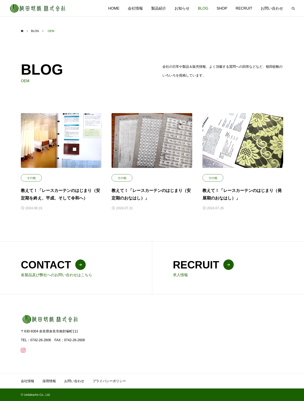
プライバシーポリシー (109, 381)
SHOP (222, 8)
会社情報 (135, 8)
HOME (113, 8)
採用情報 (49, 381)
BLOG (203, 8)
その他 (31, 178)
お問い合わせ (272, 8)
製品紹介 (158, 8)
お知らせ (182, 8)
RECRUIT (244, 8)
